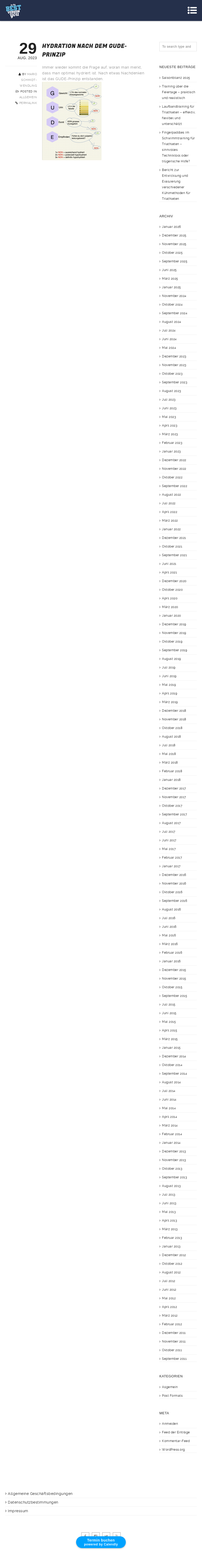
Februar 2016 (172, 952)
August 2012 (171, 1272)
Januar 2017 (171, 866)
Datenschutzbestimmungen (33, 1502)
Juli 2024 (169, 330)
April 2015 (169, 1030)
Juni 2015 (169, 1013)
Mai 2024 (169, 348)
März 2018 (170, 762)
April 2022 (169, 512)
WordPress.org (173, 1449)
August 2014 (171, 1082)
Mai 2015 (169, 1022)
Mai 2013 (169, 1212)
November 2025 (174, 244)
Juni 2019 (169, 676)
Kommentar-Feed (176, 1441)
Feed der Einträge (176, 1432)
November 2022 (174, 469)
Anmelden (170, 1424)
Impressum (18, 1511)
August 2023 (171, 391)
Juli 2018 (169, 745)
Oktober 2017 (172, 806)
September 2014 (174, 1073)
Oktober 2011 (172, 1350)
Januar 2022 (171, 529)
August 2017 (171, 823)
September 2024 (174, 313)
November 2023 (174, 365)
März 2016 (170, 944)
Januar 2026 (171, 227)
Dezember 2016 (174, 875)
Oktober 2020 (172, 590)
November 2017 (174, 797)
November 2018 (174, 719)
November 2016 (174, 883)
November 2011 (174, 1341)
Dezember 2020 (174, 581)
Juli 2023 (169, 399)
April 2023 (169, 425)
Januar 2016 (171, 961)
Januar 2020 (171, 615)
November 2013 (174, 1160)
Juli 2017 (169, 831)
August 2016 (171, 909)
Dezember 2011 (174, 1333)
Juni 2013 (169, 1203)
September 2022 (174, 486)
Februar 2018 (172, 771)
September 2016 (174, 901)
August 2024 (171, 322)
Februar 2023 (172, 443)
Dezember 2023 (174, 356)
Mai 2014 (169, 1108)
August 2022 (171, 494)
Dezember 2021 (174, 538)
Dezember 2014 (174, 1056)
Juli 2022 (169, 503)
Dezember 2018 (174, 711)
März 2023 (170, 434)
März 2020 (170, 607)
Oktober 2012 (172, 1264)
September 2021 (174, 555)
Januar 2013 (171, 1246)
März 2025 (170, 278)
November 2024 (174, 296)
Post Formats (172, 1396)
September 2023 (174, 382)
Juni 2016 (169, 927)
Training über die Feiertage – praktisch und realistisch (178, 92)
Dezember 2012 (174, 1255)
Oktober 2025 (172, 253)
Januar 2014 (171, 1143)
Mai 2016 (169, 935)
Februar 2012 (172, 1324)
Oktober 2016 (172, 892)
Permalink (28, 103)
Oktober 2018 (172, 728)
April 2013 (169, 1220)
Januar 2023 (171, 451)
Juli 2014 (169, 1091)
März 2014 (170, 1125)
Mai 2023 (169, 417)
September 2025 (174, 261)
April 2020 (169, 598)
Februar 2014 (172, 1134)
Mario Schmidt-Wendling (28, 80)
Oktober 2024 (172, 304)
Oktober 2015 (172, 987)
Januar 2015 (171, 1048)
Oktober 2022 (172, 477)
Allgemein (28, 97)
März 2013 (170, 1229)
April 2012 (169, 1307)
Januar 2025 (171, 287)
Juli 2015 (169, 1004)
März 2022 (170, 520)
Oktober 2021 (172, 546)
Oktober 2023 (172, 373)
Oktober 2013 (172, 1168)
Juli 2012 (168, 1281)
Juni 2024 (169, 339)
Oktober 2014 (172, 1065)
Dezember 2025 (174, 235)
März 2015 (170, 1039)
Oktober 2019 (172, 641)
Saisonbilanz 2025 (176, 78)
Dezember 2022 (174, 460)
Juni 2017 (169, 840)
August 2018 (171, 736)
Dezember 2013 (174, 1151)
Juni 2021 (169, 564)
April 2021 (169, 572)
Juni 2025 (169, 270)
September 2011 (174, 1359)
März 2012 (170, 1315)
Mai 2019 (169, 685)
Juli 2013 (168, 1194)
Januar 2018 (171, 780)
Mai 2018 (169, 754)
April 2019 (169, 693)
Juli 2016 (169, 918)
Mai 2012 (169, 1298)
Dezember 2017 (174, 788)
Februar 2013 (172, 1238)
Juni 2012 (169, 1289)
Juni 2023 (169, 408)
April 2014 (169, 1117)
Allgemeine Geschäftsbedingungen (40, 1494)
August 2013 (171, 1186)
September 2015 (174, 996)
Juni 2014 (169, 1099)
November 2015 (174, 978)
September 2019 (174, 650)
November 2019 (174, 633)
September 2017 (174, 814)
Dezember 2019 (174, 624)
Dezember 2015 (174, 970)
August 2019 (171, 659)
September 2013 (174, 1177)
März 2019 (170, 702)
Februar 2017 (172, 857)
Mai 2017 (169, 849)
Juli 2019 (169, 667)
